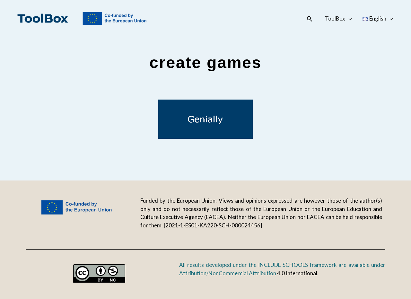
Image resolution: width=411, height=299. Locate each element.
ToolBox (335, 18)
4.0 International (297, 273)
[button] (309, 18)
